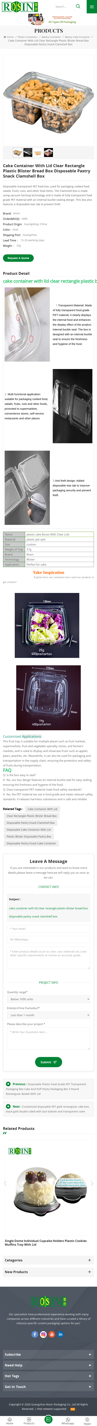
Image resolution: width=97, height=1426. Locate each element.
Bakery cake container (77, 37)
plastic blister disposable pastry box (29, 836)
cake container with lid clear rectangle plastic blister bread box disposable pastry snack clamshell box (48, 912)
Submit (49, 1062)
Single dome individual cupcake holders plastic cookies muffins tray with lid (46, 1242)
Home (9, 37)
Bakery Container (51, 37)
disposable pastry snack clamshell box (31, 823)
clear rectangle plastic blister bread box (32, 816)
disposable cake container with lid (29, 829)
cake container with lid (42, 809)
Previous (5, 1183)
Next (92, 1183)
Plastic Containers (27, 37)
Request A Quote (18, 258)
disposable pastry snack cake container (31, 843)
